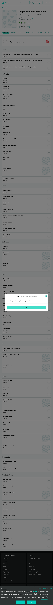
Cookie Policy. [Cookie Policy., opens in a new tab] (44, 600)
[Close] (46, 296)
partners (35, 592)
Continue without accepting (45, 589)
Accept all (31, 603)
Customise (20, 603)
